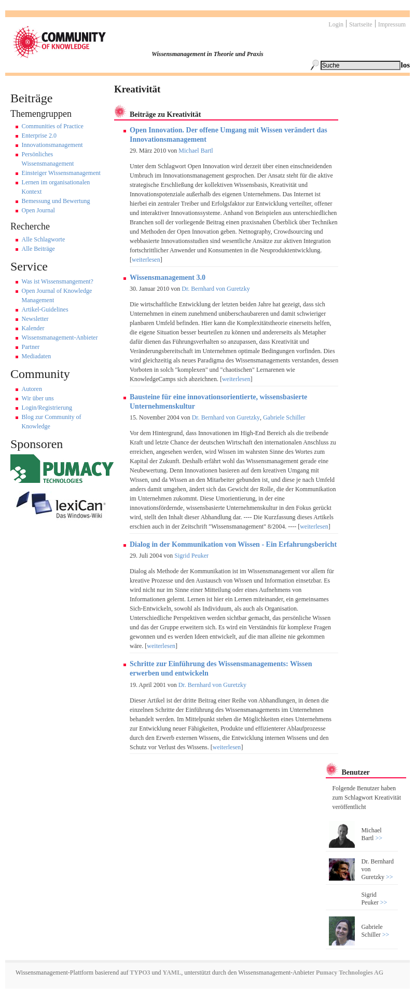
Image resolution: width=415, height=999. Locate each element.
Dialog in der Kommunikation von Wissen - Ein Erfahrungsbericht (233, 544)
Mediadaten (36, 356)
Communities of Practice (53, 126)
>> (378, 838)
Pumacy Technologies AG (349, 972)
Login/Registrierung (47, 407)
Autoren (32, 389)
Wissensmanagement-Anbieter (60, 337)
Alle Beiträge (38, 248)
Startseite (360, 24)
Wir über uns (38, 398)
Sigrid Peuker (191, 555)
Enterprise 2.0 (39, 135)
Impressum (392, 24)
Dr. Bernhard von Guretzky (216, 288)
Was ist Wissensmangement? (57, 281)
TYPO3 (139, 972)
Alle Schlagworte (43, 239)
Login (335, 24)
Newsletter (35, 318)
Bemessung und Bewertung (56, 201)
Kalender (33, 328)
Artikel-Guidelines (45, 309)
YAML (172, 972)
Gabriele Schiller (284, 417)
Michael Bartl (195, 150)
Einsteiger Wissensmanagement (61, 173)
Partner (31, 346)
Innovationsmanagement (52, 144)
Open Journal (38, 210)
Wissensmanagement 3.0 (167, 277)
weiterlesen (146, 259)
